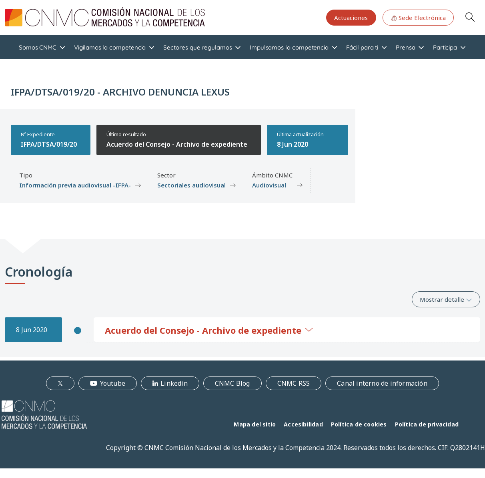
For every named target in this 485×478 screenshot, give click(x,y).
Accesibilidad (303, 424)
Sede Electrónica (418, 18)
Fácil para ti (362, 47)
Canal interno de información (382, 383)
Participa (445, 47)
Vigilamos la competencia (110, 47)
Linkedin (174, 383)
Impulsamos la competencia (289, 47)
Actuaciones (351, 18)
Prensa (405, 47)
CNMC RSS (293, 383)
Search (470, 17)
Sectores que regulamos (197, 47)
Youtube (112, 383)
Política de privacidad (427, 424)
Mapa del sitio (255, 424)
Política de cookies (359, 424)
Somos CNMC (37, 47)
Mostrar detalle (446, 299)
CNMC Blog (232, 383)
